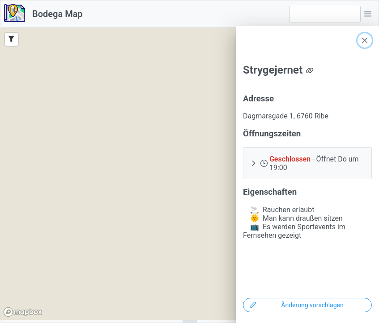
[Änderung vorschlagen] (307, 305)
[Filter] (11, 39)
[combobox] (325, 14)
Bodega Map (57, 14)
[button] (368, 14)
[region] (189, 174)
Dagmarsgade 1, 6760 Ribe (285, 116)
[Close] (365, 40)
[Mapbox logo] (23, 312)
